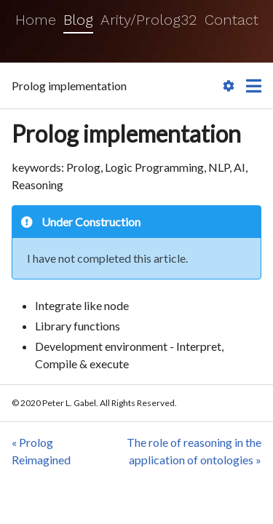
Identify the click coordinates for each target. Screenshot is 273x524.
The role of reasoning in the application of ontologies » (194, 451)
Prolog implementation (126, 133)
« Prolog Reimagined (41, 451)
